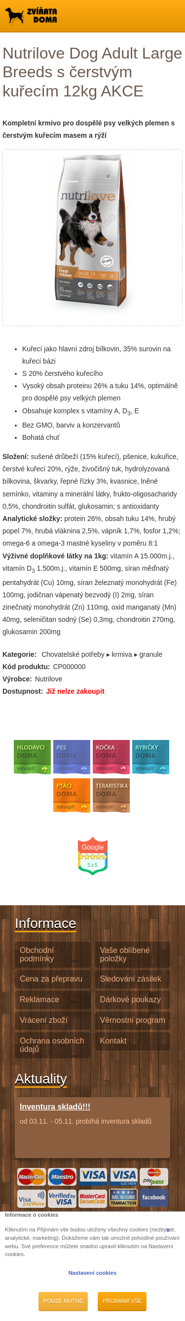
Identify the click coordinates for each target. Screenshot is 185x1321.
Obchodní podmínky (37, 954)
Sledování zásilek (131, 979)
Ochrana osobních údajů (52, 1045)
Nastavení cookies (93, 1273)
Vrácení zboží (44, 1020)
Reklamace (39, 999)
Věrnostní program (133, 1020)
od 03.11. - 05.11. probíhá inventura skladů (85, 1113)
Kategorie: (19, 654)
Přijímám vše (122, 1301)
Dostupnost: (22, 691)
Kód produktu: (26, 667)
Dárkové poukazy (130, 999)
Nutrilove (48, 679)
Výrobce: (17, 679)
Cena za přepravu (51, 979)
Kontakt (113, 1041)
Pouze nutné (63, 1301)
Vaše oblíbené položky (125, 954)
